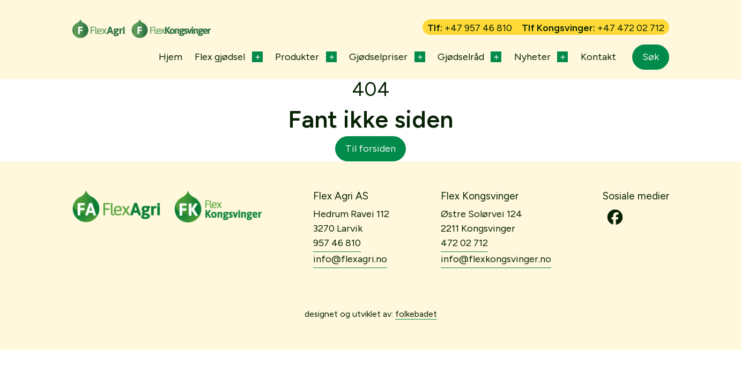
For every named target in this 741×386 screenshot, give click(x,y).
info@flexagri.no (350, 259)
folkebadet (416, 314)
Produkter (297, 57)
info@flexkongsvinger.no (496, 259)
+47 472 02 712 (630, 28)
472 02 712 (464, 243)
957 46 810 (337, 243)
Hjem (170, 57)
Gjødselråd (461, 57)
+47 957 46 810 (478, 28)
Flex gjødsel (220, 57)
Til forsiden (370, 148)
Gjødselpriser (378, 57)
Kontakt (598, 57)
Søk (650, 57)
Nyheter (532, 57)
